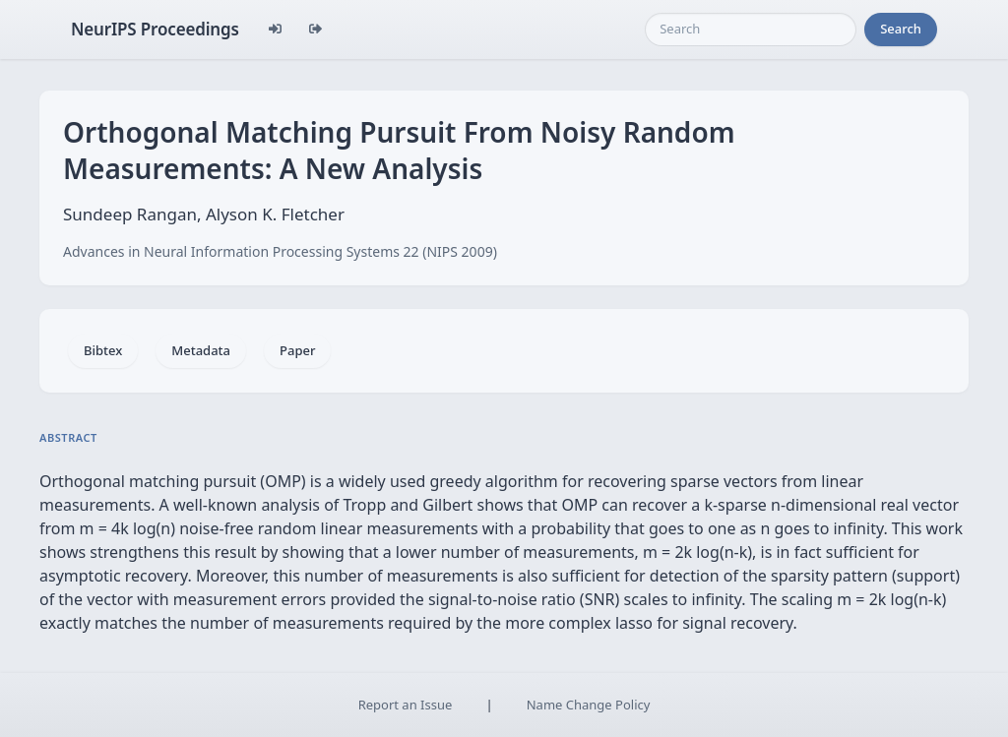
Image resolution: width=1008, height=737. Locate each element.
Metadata (200, 350)
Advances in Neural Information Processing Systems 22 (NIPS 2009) (280, 251)
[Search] (750, 29)
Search (900, 28)
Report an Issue (405, 704)
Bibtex (103, 350)
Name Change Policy (589, 704)
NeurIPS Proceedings (155, 29)
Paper (297, 350)
